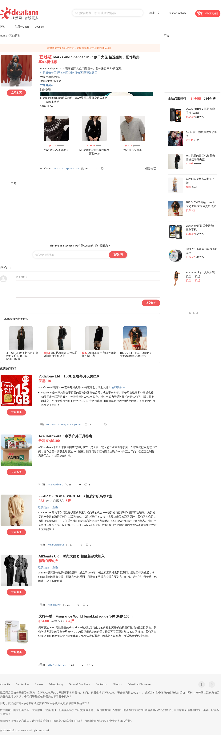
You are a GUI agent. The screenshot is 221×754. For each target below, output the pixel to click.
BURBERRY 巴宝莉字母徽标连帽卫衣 (99, 354)
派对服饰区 (76, 72)
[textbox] (107, 13)
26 (84, 168)
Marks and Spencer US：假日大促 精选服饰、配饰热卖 (99, 59)
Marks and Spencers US (66, 168)
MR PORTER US (56, 544)
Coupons (41, 26)
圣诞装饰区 (90, 72)
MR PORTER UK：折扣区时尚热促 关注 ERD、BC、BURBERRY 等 (22, 355)
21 (66, 604)
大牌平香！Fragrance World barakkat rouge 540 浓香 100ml (99, 618)
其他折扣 (15, 35)
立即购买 (16, 92)
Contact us (101, 684)
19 (68, 484)
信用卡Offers (22, 26)
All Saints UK (54, 604)
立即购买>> (118, 387)
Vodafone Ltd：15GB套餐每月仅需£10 (99, 378)
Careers (39, 684)
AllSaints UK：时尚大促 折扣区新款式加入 (99, 558)
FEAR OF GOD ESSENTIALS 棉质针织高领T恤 (99, 498)
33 (88, 424)
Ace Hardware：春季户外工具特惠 (99, 438)
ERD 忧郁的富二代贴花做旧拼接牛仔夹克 (60, 354)
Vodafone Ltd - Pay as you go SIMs (64, 424)
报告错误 (150, 168)
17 (69, 544)
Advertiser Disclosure (139, 684)
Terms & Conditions (79, 684)
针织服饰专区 (48, 72)
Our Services (22, 684)
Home (3, 35)
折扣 (4, 26)
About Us (5, 684)
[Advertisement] (79, 211)
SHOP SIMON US (57, 664)
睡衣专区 (62, 72)
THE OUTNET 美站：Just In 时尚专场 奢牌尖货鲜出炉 (136, 354)
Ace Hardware (55, 484)
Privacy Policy (56, 684)
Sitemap (117, 684)
